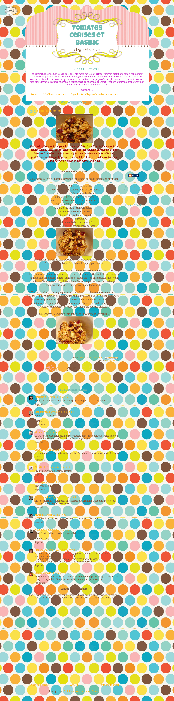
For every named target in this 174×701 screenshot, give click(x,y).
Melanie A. (40, 432)
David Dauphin (43, 497)
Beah (37, 450)
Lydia (38, 573)
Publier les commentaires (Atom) (81, 691)
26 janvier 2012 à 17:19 (62, 550)
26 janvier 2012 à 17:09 (54, 515)
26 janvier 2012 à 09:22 (53, 450)
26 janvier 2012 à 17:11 (56, 529)
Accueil (34, 94)
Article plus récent (39, 685)
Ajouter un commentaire (74, 589)
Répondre (40, 404)
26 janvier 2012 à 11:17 (58, 467)
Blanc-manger (42, 550)
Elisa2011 (40, 467)
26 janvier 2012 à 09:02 (61, 412)
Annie (38, 515)
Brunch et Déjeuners (111, 360)
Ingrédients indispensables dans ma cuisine (94, 94)
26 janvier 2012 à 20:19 (53, 573)
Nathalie (39, 529)
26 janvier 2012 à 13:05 (63, 497)
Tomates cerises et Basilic (86, 36)
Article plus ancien (110, 685)
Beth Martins (42, 412)
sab (36, 482)
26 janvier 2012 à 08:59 (57, 397)
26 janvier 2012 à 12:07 (51, 482)
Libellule (39, 397)
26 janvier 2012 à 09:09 (59, 432)
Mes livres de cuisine (54, 94)
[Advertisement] (74, 666)
